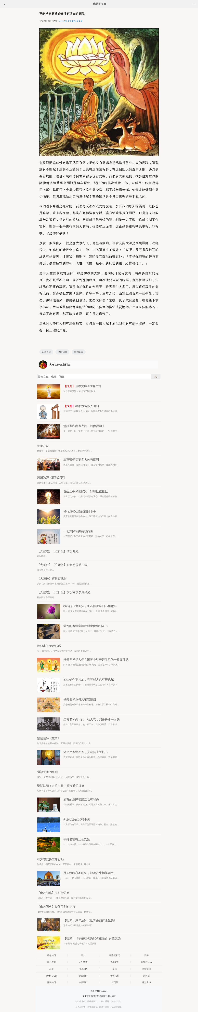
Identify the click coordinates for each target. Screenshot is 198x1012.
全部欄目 (62, 352)
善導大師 (114, 976)
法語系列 (83, 982)
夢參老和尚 (114, 955)
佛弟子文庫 (99, 3)
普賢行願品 (146, 962)
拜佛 (146, 955)
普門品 (115, 982)
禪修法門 (51, 955)
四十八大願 (51, 976)
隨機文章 (78, 352)
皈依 (115, 969)
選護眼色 (72, 21)
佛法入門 (83, 969)
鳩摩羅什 (114, 962)
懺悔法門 (51, 982)
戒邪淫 (146, 976)
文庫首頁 (46, 352)
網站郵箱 (112, 996)
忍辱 (51, 969)
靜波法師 (83, 976)
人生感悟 (83, 962)
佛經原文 (103, 996)
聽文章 (79, 21)
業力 (83, 955)
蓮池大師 (146, 982)
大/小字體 (62, 21)
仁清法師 (146, 969)
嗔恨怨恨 (51, 962)
